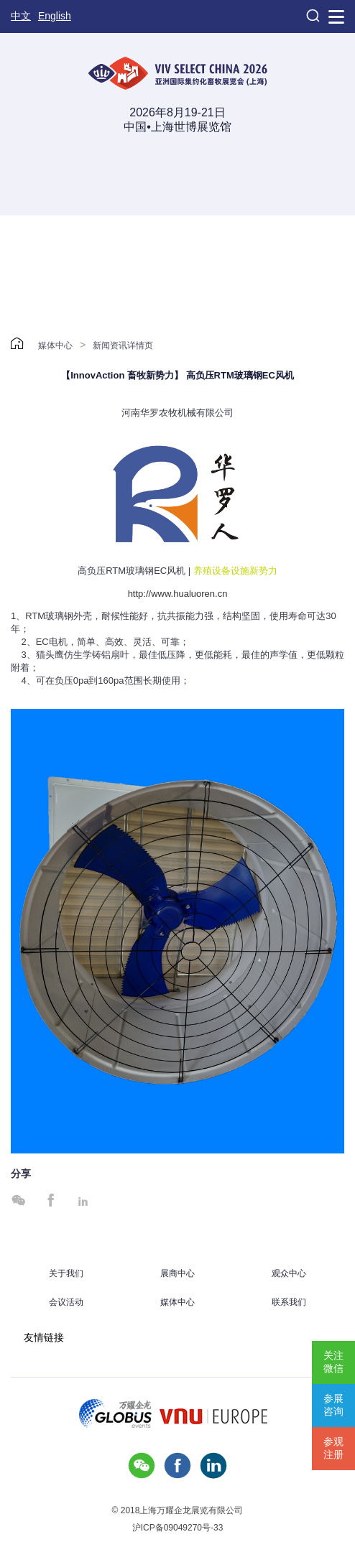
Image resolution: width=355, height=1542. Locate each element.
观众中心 (289, 1273)
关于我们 (66, 1273)
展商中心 (177, 1273)
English (54, 16)
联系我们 (289, 1302)
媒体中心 (55, 345)
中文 (21, 16)
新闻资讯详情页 (123, 345)
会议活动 (66, 1302)
